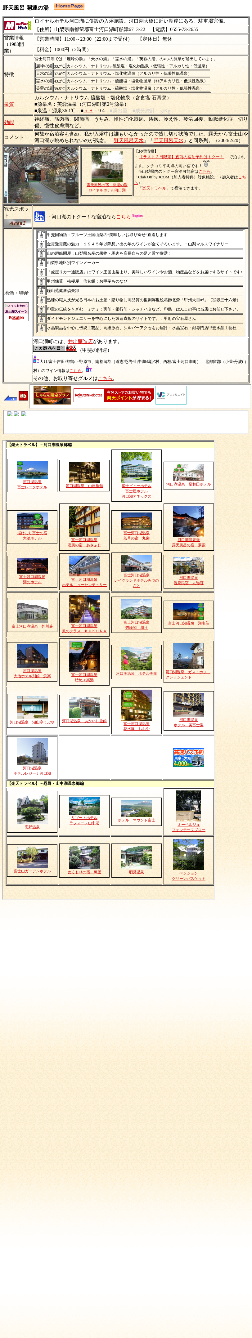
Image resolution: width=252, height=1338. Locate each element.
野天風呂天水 (129, 140)
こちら (205, 171)
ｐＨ (88, 110)
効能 (9, 122)
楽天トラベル (154, 188)
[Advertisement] (125, 969)
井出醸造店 (80, 341)
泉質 (9, 104)
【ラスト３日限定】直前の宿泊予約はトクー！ (181, 156)
